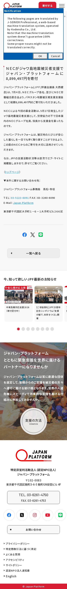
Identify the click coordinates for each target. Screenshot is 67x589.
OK (40, 56)
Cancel (55, 56)
